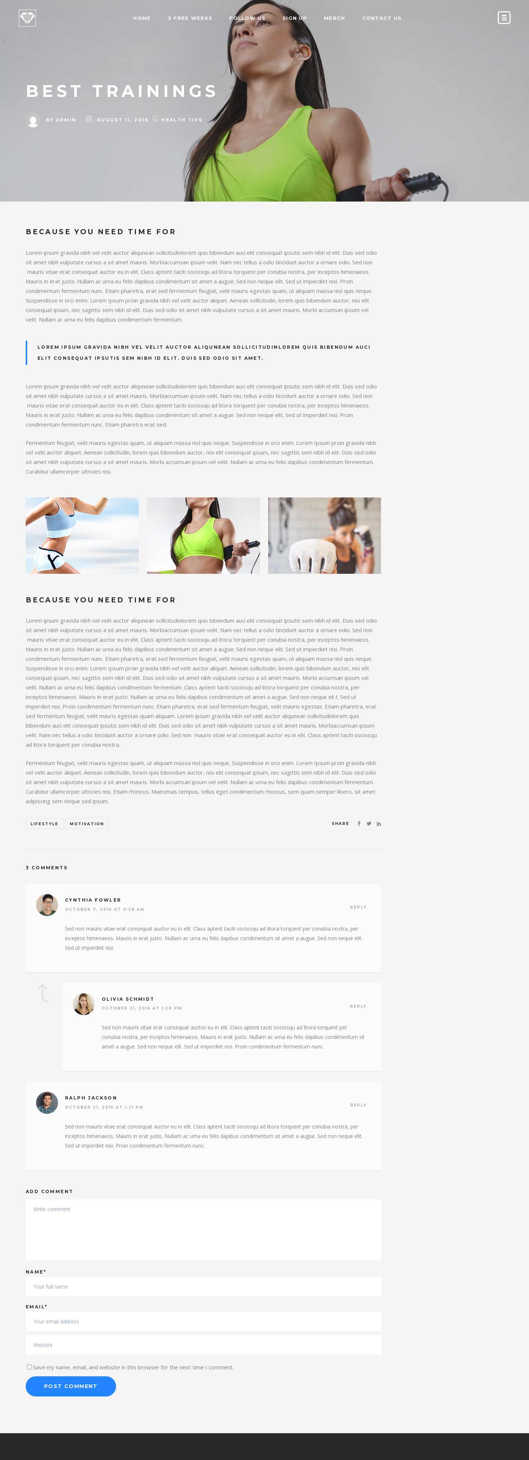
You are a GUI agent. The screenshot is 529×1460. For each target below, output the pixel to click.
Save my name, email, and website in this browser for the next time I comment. (133, 1367)
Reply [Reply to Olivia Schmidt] (358, 1006)
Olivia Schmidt (128, 999)
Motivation (87, 824)
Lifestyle (44, 824)
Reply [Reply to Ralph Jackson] (358, 1105)
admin (66, 120)
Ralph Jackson (91, 1098)
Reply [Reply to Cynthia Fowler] (358, 907)
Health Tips (181, 120)
